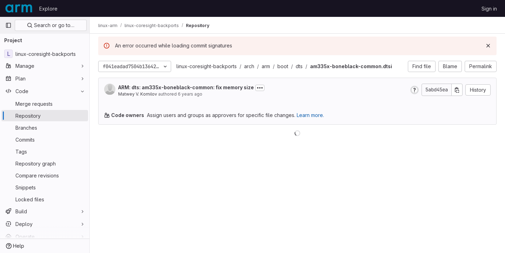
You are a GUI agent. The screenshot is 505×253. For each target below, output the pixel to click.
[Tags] (44, 151)
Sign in (489, 9)
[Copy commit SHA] (457, 90)
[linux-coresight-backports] (44, 53)
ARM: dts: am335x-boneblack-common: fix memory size (186, 87)
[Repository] (44, 115)
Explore (48, 9)
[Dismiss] (488, 45)
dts (299, 66)
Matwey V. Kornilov (137, 94)
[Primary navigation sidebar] (8, 25)
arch (249, 66)
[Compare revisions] (44, 175)
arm (266, 66)
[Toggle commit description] (259, 88)
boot (282, 66)
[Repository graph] (44, 163)
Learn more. (310, 115)
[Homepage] (19, 8)
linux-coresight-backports (206, 66)
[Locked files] (44, 199)
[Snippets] (44, 187)
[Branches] (44, 127)
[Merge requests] (44, 103)
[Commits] (44, 139)
